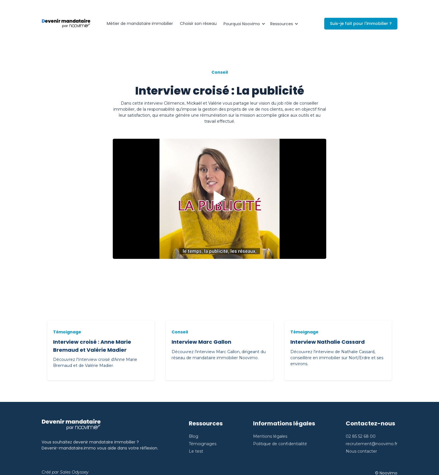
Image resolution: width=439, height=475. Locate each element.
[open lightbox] (219, 199)
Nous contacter (361, 451)
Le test (196, 451)
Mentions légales (270, 436)
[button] (243, 23)
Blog (193, 436)
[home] (66, 24)
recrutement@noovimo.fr (371, 443)
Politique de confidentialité (280, 443)
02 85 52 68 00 (361, 436)
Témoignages (202, 443)
